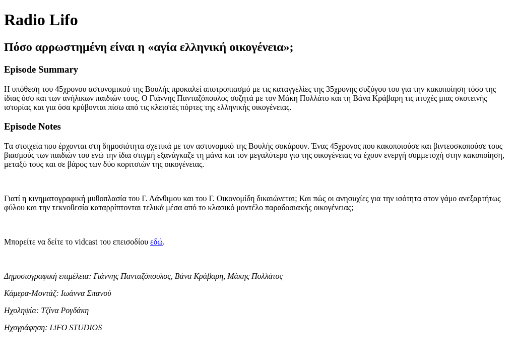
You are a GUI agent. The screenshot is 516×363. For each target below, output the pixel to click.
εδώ (156, 241)
